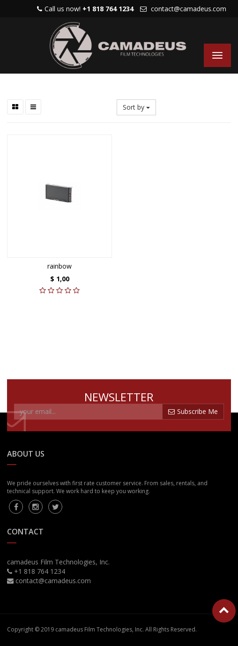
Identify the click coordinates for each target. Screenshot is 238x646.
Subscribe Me (193, 411)
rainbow (59, 266)
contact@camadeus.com (188, 8)
